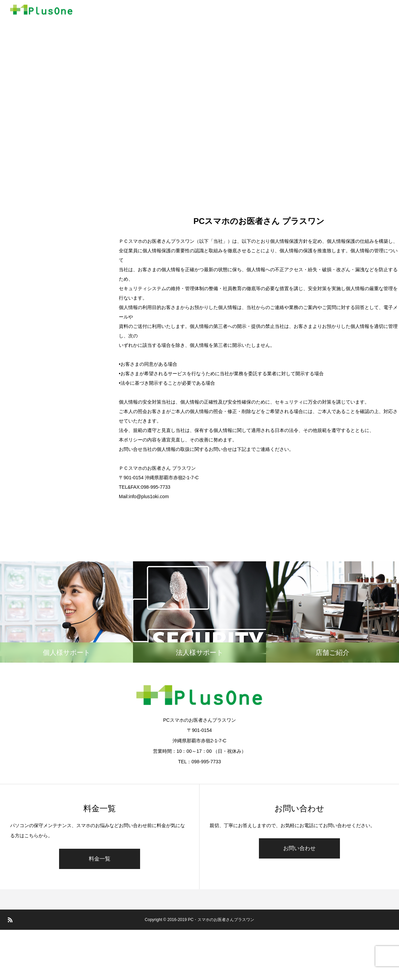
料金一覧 (99, 859)
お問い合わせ (299, 848)
